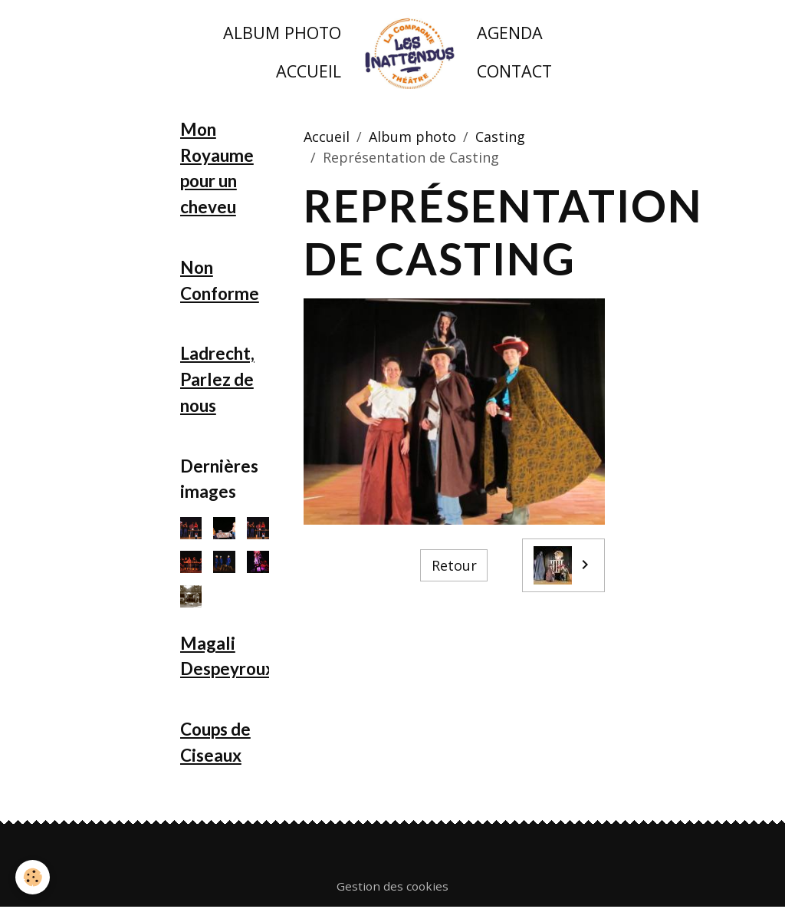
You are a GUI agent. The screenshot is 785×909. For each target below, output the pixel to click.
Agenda (510, 32)
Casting (500, 136)
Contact (514, 71)
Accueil (308, 71)
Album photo (282, 32)
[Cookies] (32, 877)
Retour (454, 565)
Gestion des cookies (392, 886)
